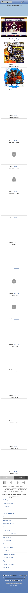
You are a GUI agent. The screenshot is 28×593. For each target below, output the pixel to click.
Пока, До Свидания (8, 564)
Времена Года (7, 520)
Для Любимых (7, 540)
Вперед (20, 477)
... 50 (22, 482)
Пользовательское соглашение (14, 583)
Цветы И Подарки (8, 557)
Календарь (6, 527)
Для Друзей (6, 517)
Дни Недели (6, 506)
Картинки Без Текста (8, 561)
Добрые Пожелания (8, 513)
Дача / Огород (7, 530)
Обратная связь (23, 575)
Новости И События (8, 523)
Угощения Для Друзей (9, 554)
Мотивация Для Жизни (9, 533)
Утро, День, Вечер (8, 503)
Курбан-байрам (16, 39)
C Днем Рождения (8, 510)
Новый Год (6, 567)
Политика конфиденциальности (13, 580)
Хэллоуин (16, 64)
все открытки (6, 2)
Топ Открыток (7, 500)
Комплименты (7, 537)
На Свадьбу (6, 550)
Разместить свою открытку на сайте (14, 578)
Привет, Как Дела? (8, 547)
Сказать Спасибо (7, 544)
